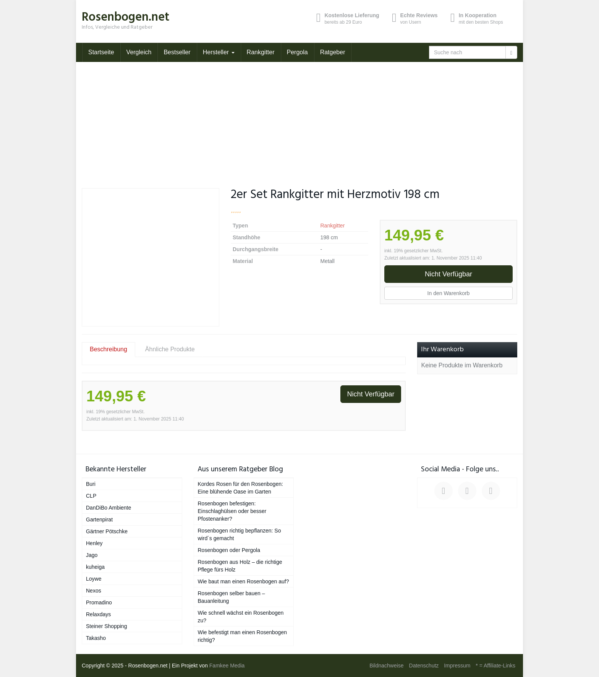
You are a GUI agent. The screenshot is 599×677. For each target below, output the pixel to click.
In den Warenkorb (448, 293)
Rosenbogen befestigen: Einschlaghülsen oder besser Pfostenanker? (232, 511)
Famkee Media (227, 665)
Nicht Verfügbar (448, 274)
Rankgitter (261, 52)
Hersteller (219, 52)
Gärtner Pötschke (107, 531)
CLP (91, 496)
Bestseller (177, 52)
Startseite (101, 52)
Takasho (96, 638)
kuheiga (95, 567)
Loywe (93, 579)
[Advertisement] (299, 119)
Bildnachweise (386, 665)
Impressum (457, 665)
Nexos (93, 591)
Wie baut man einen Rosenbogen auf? (243, 581)
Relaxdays (98, 614)
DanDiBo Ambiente (108, 508)
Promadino (99, 602)
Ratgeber (332, 52)
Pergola (297, 52)
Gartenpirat (99, 519)
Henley (94, 543)
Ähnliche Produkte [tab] (170, 349)
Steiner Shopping (106, 626)
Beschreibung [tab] (108, 349)
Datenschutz (424, 665)
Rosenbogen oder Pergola (229, 550)
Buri (91, 484)
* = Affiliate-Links (495, 665)
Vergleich (139, 52)
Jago (91, 555)
